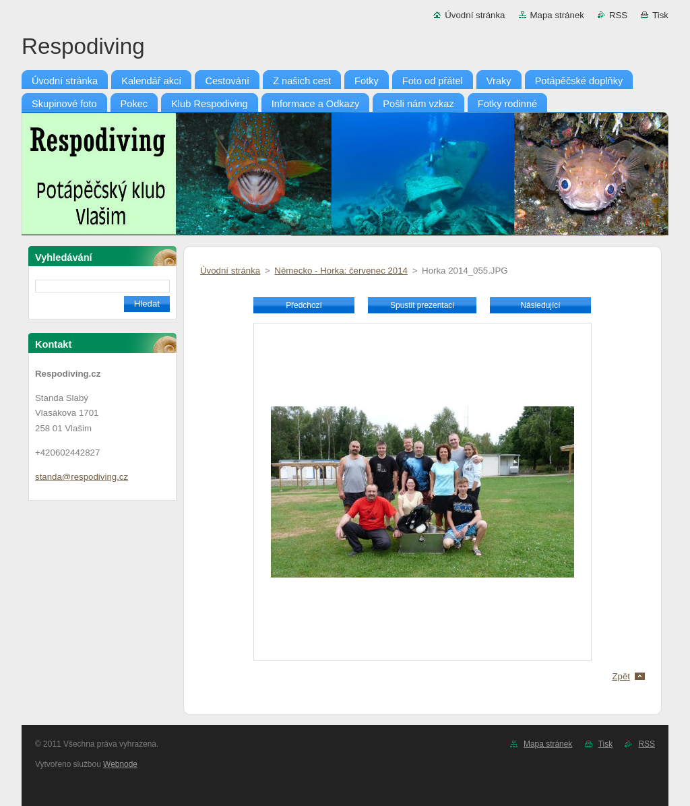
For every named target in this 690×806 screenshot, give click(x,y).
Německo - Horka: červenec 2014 (341, 271)
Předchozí (304, 305)
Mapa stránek (557, 15)
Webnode (120, 764)
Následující (540, 305)
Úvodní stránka (475, 15)
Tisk (660, 15)
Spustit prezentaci (422, 305)
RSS (618, 15)
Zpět (621, 676)
